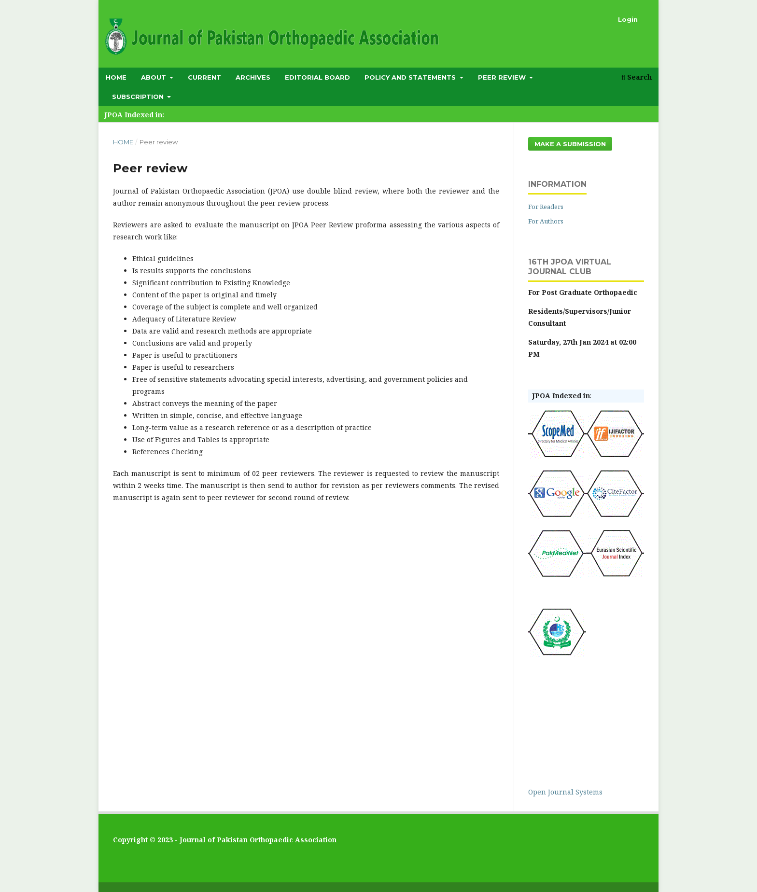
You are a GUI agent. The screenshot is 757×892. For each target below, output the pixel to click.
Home (116, 77)
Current (204, 77)
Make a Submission (570, 144)
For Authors (545, 221)
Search (636, 77)
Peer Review (503, 77)
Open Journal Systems (565, 791)
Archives (253, 77)
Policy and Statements (411, 77)
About (154, 77)
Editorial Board (317, 77)
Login (628, 19)
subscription (139, 96)
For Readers (545, 206)
